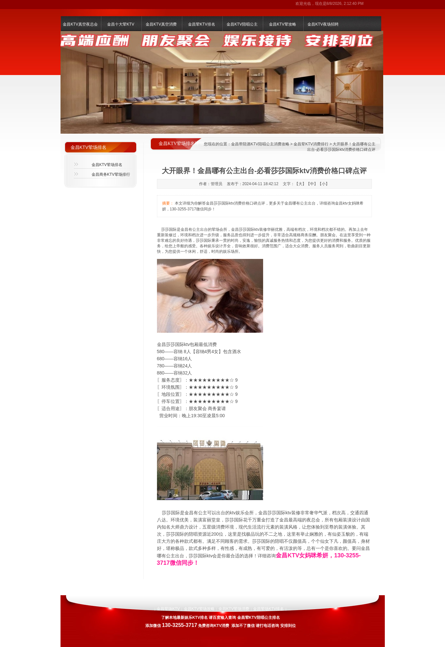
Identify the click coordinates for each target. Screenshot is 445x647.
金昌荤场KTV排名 (268, 609)
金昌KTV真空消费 (161, 24)
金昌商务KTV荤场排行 (111, 174)
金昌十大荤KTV (120, 24)
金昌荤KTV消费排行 (311, 144)
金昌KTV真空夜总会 (80, 24)
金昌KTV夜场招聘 (322, 24)
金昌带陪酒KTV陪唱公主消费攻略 (260, 144)
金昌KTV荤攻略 (282, 24)
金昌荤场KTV (168, 609)
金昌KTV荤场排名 (107, 164)
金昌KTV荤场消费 (233, 609)
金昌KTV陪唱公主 (242, 24)
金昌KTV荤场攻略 (199, 609)
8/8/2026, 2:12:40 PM (345, 3)
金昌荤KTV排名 (201, 24)
